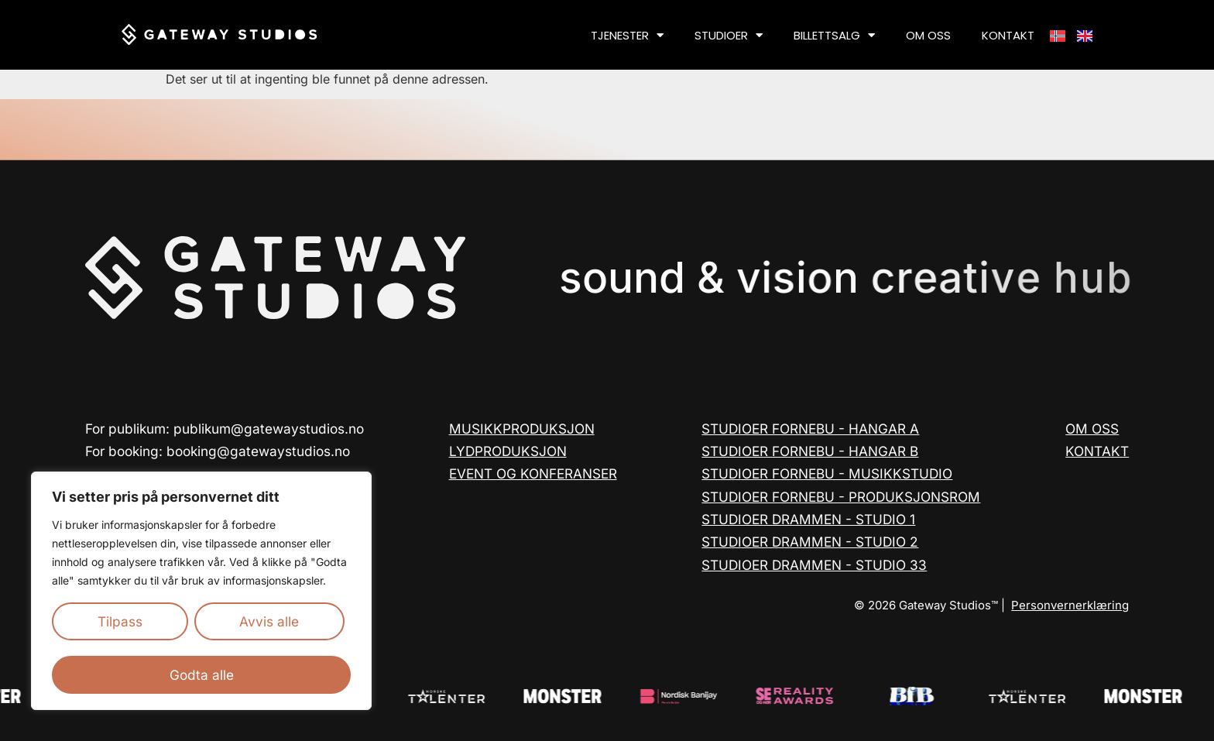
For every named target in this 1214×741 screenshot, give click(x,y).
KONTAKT (1008, 35)
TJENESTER (627, 35)
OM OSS (928, 35)
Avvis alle (269, 621)
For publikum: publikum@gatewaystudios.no (224, 428)
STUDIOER (728, 35)
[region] (201, 591)
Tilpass (120, 621)
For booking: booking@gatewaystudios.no (217, 451)
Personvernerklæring (1070, 605)
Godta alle (202, 675)
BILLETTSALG (834, 35)
